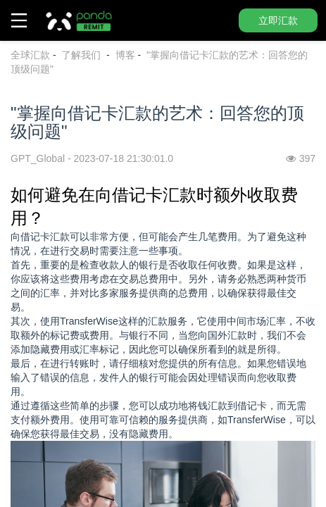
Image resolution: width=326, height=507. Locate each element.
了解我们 (82, 55)
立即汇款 (278, 20)
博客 (125, 55)
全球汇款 (30, 55)
